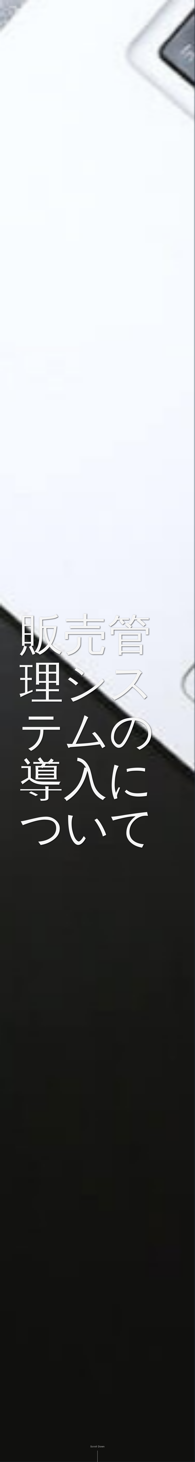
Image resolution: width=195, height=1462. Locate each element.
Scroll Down (97, 1446)
